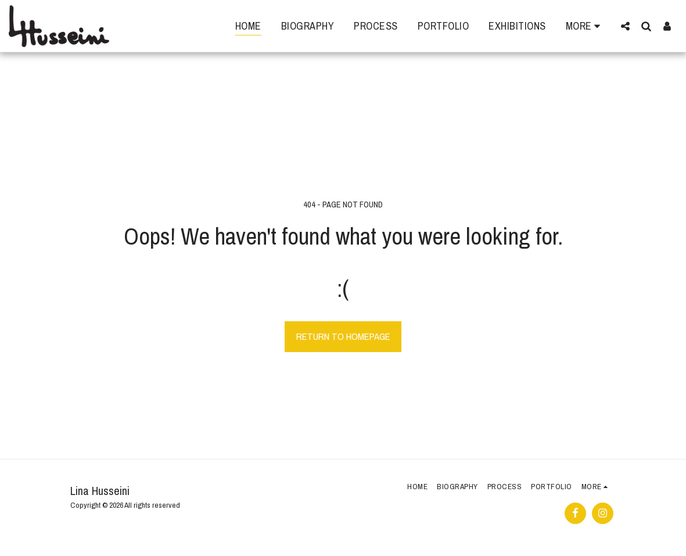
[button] (625, 25)
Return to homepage (343, 336)
